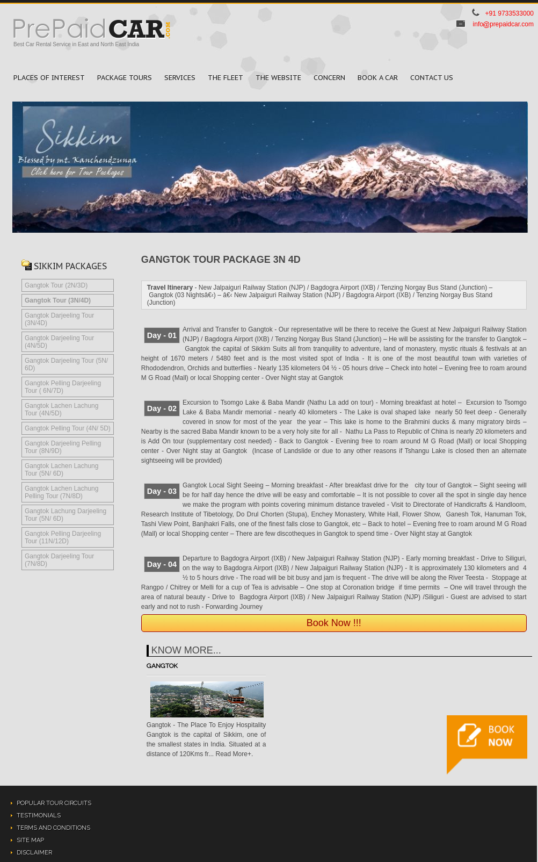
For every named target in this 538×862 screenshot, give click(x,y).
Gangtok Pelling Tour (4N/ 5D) (68, 428)
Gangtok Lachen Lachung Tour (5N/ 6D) (61, 469)
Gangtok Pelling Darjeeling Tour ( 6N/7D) (63, 386)
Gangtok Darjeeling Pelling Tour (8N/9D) (63, 447)
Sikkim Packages (70, 266)
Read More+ (233, 754)
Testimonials (39, 815)
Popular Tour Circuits (54, 803)
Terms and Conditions (53, 827)
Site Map (30, 840)
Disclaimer (34, 852)
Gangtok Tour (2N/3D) (56, 285)
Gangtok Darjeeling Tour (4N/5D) (59, 341)
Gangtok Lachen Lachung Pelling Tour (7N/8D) (61, 492)
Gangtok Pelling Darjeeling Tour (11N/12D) (63, 537)
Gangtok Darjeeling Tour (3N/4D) (59, 319)
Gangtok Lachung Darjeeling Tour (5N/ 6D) (65, 514)
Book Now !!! (334, 622)
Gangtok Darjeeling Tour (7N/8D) (59, 560)
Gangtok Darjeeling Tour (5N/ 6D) (66, 364)
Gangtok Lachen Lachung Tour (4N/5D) (61, 409)
